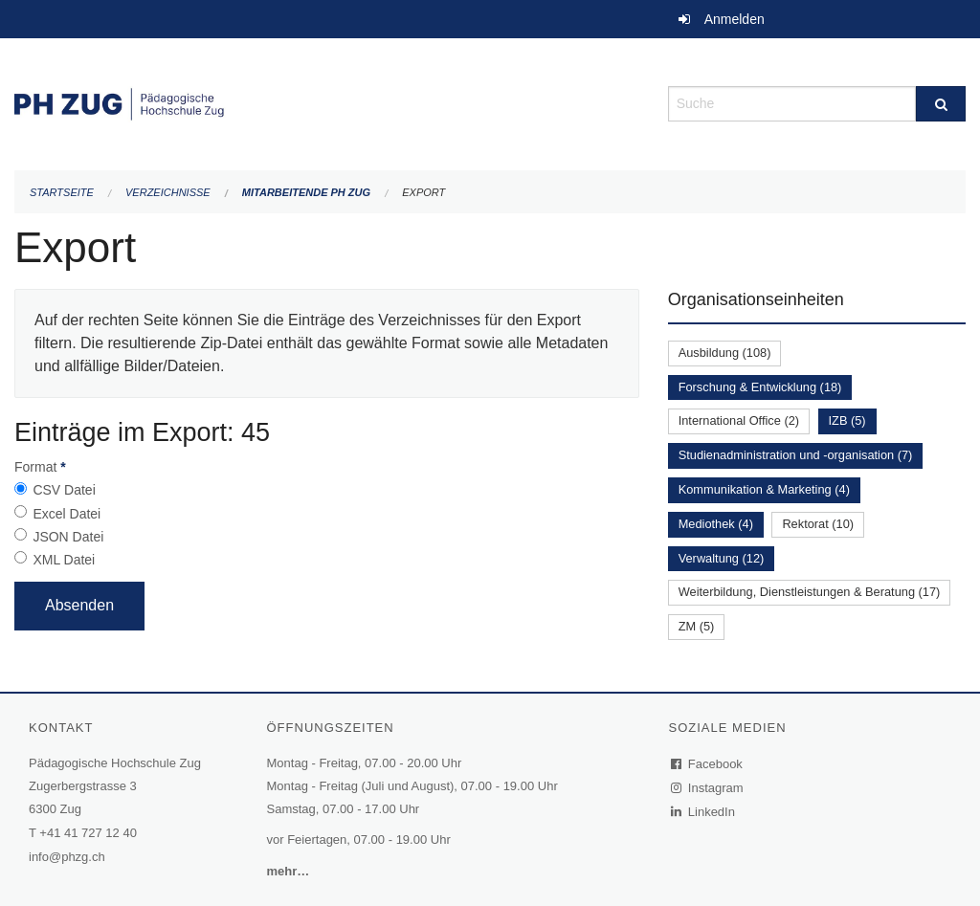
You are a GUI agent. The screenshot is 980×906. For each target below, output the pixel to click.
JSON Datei (68, 536)
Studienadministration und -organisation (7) (796, 455)
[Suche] (941, 104)
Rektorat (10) (818, 524)
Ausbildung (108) (725, 352)
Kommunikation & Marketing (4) (764, 489)
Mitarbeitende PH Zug (306, 192)
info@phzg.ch (67, 857)
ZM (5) (697, 626)
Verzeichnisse (168, 192)
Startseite (62, 192)
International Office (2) (739, 420)
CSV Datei (64, 489)
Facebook (707, 764)
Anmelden (734, 19)
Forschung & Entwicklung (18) (760, 387)
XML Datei (64, 559)
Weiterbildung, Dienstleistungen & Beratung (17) (810, 592)
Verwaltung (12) (722, 558)
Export (423, 192)
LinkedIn (703, 812)
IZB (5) (847, 420)
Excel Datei (66, 513)
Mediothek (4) (716, 524)
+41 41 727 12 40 (88, 833)
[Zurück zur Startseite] (326, 102)
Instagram (707, 788)
